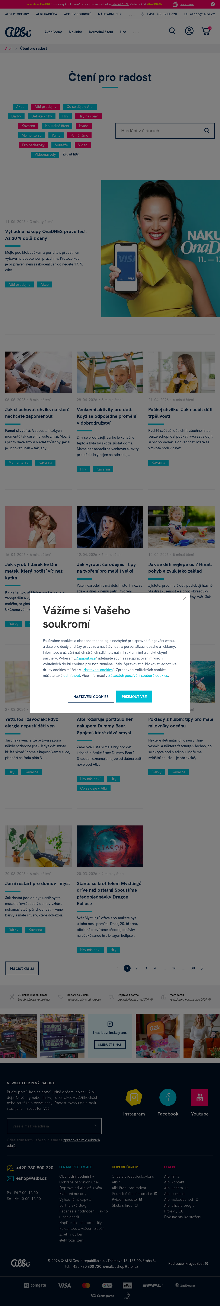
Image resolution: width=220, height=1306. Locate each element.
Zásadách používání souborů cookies (138, 675)
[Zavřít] (185, 598)
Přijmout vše (86, 658)
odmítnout (71, 675)
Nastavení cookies (98, 669)
